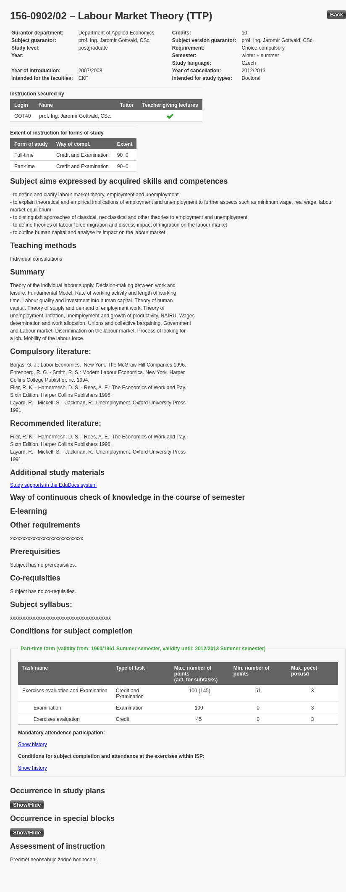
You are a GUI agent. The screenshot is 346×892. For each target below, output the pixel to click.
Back (336, 14)
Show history (32, 744)
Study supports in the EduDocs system (53, 485)
